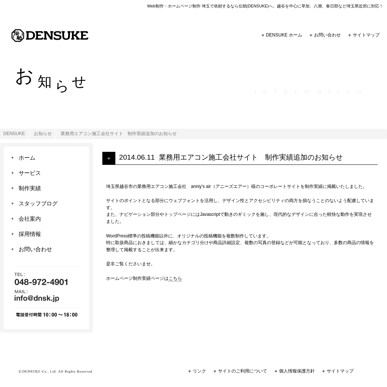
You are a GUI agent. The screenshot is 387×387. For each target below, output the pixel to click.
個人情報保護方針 (297, 371)
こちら (175, 278)
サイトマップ (366, 35)
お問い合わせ (327, 35)
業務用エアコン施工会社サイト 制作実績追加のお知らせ (251, 157)
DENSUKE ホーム (284, 35)
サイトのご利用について (242, 371)
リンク (199, 371)
